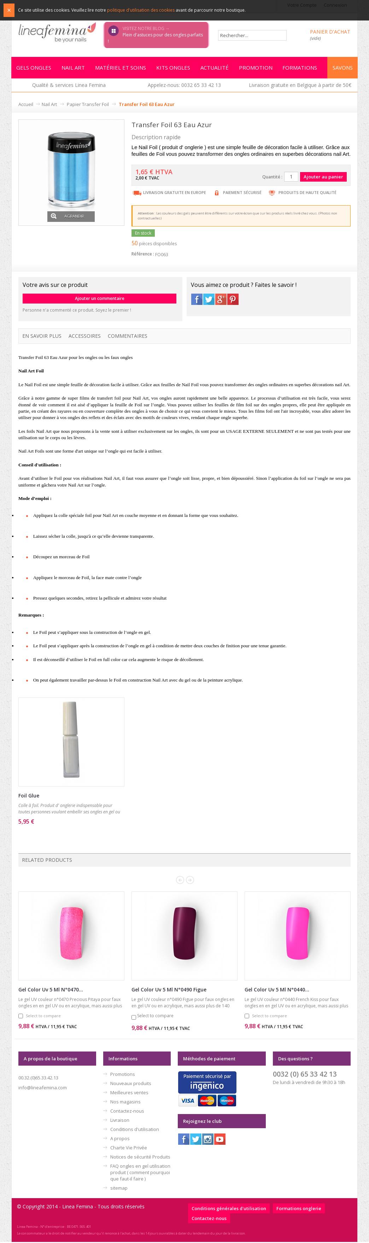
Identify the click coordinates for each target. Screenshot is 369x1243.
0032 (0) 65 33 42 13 (305, 1075)
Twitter (209, 300)
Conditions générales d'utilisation (229, 1209)
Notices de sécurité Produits (140, 1158)
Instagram (207, 1140)
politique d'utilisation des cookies (141, 10)
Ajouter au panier (59, 832)
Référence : (142, 255)
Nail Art (49, 105)
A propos (120, 1139)
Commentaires (127, 337)
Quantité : (272, 178)
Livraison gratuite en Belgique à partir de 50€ (300, 86)
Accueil (25, 105)
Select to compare (43, 1016)
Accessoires (85, 337)
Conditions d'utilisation (134, 1130)
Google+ (221, 300)
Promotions (122, 1075)
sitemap (119, 1189)
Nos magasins (125, 1103)
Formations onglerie (298, 1209)
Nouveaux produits (130, 1084)
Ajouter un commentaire (99, 299)
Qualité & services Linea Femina (69, 86)
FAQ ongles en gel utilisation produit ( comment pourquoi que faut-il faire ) (140, 1173)
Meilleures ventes (129, 1093)
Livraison (119, 1121)
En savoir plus (42, 337)
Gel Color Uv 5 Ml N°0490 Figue (168, 990)
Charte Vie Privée (128, 1148)
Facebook (197, 300)
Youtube (220, 1140)
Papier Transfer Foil (88, 105)
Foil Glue (28, 796)
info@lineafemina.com (42, 1088)
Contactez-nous (127, 1112)
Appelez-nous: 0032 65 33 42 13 (184, 86)
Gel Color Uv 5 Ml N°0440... (277, 990)
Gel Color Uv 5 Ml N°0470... (50, 990)
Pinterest (233, 300)
